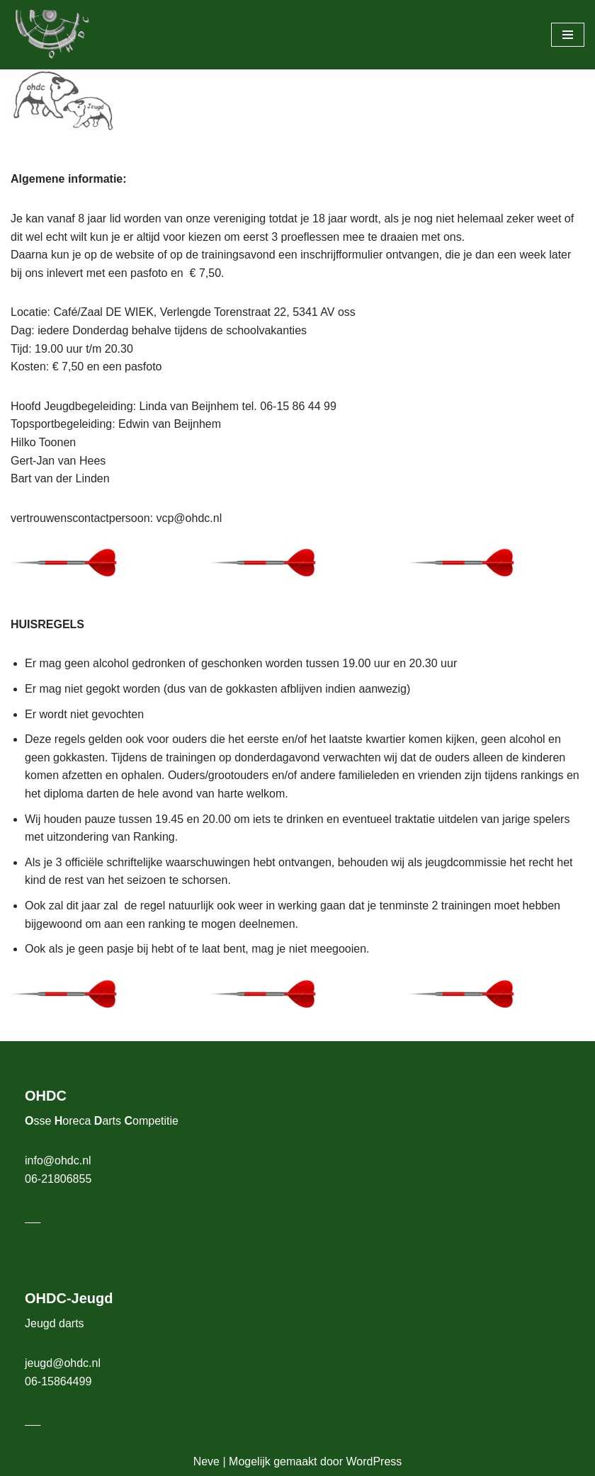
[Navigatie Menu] (567, 35)
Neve (206, 1461)
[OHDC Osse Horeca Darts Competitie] (53, 34)
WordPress (374, 1461)
